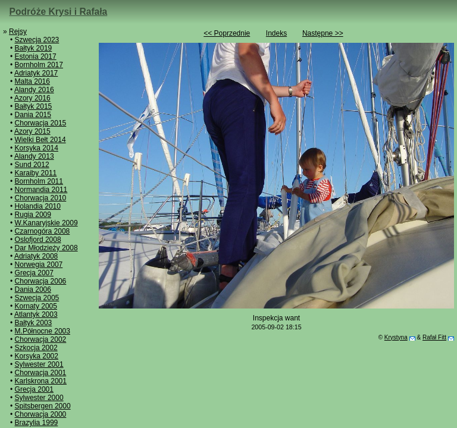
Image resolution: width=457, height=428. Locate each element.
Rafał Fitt (434, 337)
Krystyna (396, 337)
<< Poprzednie (227, 33)
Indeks (276, 33)
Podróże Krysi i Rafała (59, 12)
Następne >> (322, 33)
